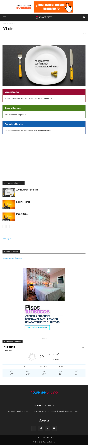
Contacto (37, 437)
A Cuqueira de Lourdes (27, 189)
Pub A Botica (22, 214)
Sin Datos (12, 23)
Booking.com (8, 238)
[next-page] (8, 226)
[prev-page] (4, 226)
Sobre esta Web (48, 437)
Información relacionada (13, 183)
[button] (4, 17)
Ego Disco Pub (23, 202)
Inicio (4, 23)
